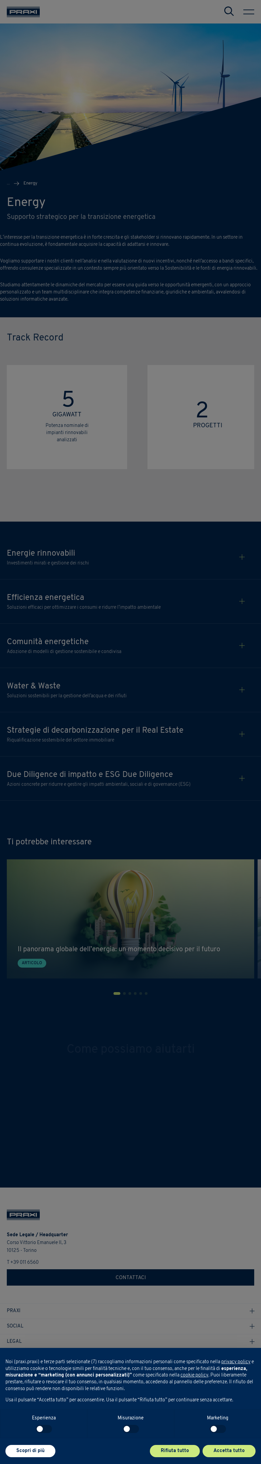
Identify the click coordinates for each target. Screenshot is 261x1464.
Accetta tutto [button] (229, 1450)
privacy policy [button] (235, 1362)
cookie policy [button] (194, 1375)
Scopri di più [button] (30, 1450)
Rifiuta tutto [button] (175, 1450)
